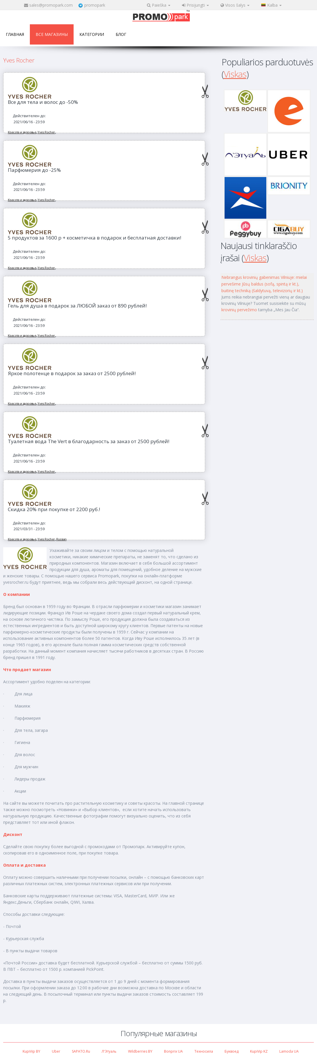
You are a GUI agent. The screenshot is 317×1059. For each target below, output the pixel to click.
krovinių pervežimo (239, 309)
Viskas (235, 74)
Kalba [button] (271, 5)
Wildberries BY (140, 1051)
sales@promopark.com (51, 5)
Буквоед (231, 1051)
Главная (15, 34)
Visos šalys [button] (235, 5)
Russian (61, 539)
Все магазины (52, 34)
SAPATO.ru (81, 1051)
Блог (121, 34)
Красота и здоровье (22, 132)
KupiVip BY (31, 1051)
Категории (91, 34)
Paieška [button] (158, 5)
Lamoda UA (289, 1051)
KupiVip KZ (259, 1051)
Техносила (203, 1051)
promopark (94, 5)
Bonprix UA (173, 1051)
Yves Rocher (46, 132)
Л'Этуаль (109, 1051)
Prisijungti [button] (195, 5)
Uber (56, 1051)
